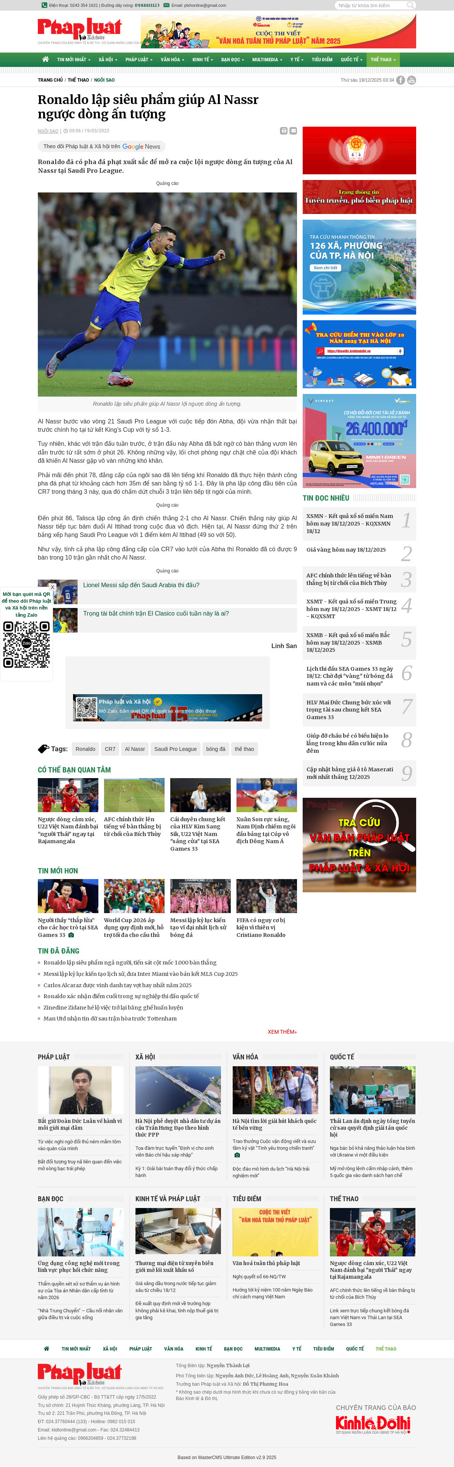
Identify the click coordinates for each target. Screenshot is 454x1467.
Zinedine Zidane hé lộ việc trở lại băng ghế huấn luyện (113, 1007)
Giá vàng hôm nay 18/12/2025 (346, 549)
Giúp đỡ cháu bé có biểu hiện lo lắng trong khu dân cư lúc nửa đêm (347, 743)
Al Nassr (135, 749)
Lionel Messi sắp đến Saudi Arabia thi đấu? (141, 585)
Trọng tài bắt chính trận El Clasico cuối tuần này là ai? (156, 613)
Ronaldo (85, 749)
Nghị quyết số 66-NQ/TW (259, 1276)
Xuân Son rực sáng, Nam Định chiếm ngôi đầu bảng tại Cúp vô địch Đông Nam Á (265, 830)
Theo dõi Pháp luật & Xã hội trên (82, 146)
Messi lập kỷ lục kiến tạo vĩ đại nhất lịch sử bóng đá (198, 927)
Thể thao (383, 59)
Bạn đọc (232, 59)
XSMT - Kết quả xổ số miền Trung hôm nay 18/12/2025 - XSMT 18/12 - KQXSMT (351, 609)
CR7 (110, 749)
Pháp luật (139, 59)
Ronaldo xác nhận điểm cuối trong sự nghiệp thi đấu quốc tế (121, 996)
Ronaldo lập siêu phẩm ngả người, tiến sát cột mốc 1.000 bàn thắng (130, 962)
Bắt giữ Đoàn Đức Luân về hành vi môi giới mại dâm (80, 1124)
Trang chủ (50, 80)
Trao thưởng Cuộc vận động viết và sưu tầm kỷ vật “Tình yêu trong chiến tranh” (274, 1148)
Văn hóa (172, 59)
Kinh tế (203, 59)
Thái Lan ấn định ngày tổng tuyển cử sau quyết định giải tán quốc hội (372, 1128)
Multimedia (267, 59)
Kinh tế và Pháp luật (168, 1199)
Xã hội (108, 59)
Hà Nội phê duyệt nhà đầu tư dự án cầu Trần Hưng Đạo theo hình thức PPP (178, 1128)
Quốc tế (351, 59)
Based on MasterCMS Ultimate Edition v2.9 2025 (227, 1457)
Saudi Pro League (175, 749)
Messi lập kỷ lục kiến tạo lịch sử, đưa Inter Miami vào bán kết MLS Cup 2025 (141, 974)
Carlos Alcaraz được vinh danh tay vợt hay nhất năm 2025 (118, 985)
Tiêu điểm (322, 59)
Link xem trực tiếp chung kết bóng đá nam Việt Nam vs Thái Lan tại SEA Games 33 (369, 1317)
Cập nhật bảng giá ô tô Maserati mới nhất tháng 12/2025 (349, 773)
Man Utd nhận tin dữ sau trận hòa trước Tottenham (110, 1018)
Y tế (297, 59)
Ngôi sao (104, 80)
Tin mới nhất (73, 59)
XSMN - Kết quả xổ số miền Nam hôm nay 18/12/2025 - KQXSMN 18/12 (349, 523)
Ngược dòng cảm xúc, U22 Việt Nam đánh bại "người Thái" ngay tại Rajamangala (68, 830)
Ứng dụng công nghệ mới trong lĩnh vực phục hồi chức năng (79, 1266)
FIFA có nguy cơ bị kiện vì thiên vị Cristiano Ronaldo (261, 927)
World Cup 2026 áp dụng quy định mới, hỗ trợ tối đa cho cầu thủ (133, 927)
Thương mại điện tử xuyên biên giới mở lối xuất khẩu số (174, 1266)
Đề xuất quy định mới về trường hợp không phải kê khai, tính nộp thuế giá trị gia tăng (176, 1310)
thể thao (244, 749)
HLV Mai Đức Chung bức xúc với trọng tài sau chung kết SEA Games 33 (348, 710)
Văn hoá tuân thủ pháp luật (266, 1263)
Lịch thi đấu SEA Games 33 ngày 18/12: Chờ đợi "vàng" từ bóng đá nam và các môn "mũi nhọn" (349, 676)
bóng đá (215, 749)
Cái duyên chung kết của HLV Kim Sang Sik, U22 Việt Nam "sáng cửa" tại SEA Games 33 (197, 834)
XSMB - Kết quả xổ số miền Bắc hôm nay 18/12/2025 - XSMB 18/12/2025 (348, 642)
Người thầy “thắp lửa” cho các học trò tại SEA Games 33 (68, 927)
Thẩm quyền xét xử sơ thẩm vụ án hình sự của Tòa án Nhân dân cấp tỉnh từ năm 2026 (79, 1290)
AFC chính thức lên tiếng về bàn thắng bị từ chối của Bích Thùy (132, 826)
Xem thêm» (282, 1032)
